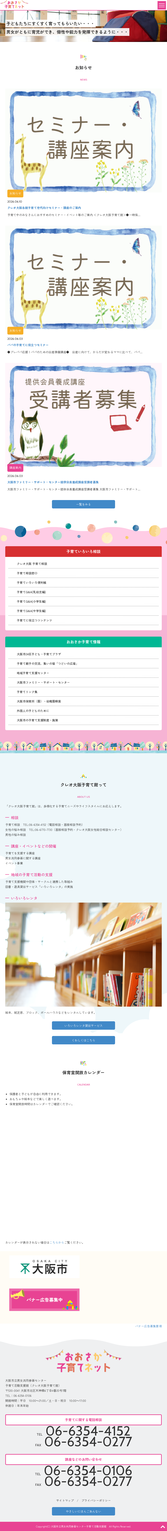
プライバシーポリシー (96, 1500)
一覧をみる (83, 504)
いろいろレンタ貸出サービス (83, 1025)
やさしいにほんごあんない (83, 1511)
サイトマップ (65, 1500)
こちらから (56, 1242)
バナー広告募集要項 (148, 1326)
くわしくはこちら (83, 1040)
